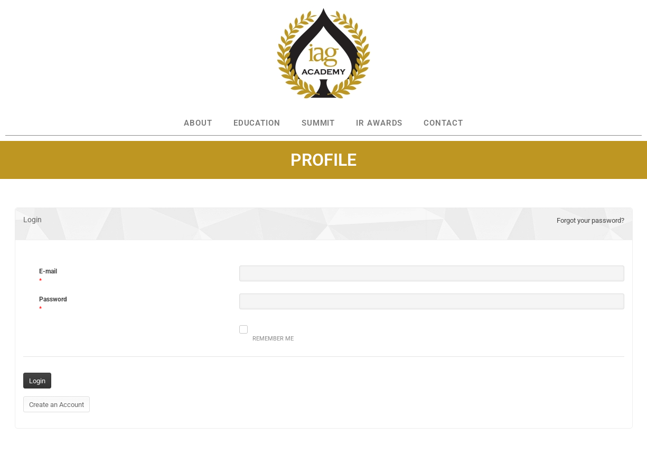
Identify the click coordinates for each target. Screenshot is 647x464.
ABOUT (198, 123)
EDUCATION (256, 123)
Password (53, 299)
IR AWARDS (379, 123)
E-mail (48, 271)
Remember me (266, 333)
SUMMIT (318, 123)
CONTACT (443, 123)
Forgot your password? (590, 220)
